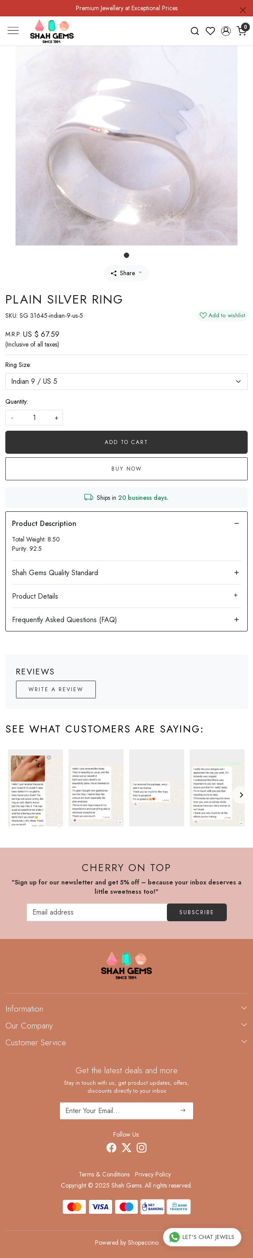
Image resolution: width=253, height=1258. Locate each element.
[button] (225, 31)
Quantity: (16, 401)
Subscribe (196, 912)
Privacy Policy (153, 1174)
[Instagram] (141, 1149)
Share (123, 273)
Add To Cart (126, 442)
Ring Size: (18, 364)
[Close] (243, 10)
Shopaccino (143, 1242)
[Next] (241, 795)
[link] (195, 31)
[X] (126, 1149)
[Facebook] (111, 1149)
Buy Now (126, 469)
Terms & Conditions (104, 1174)
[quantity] (34, 417)
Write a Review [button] (55, 689)
